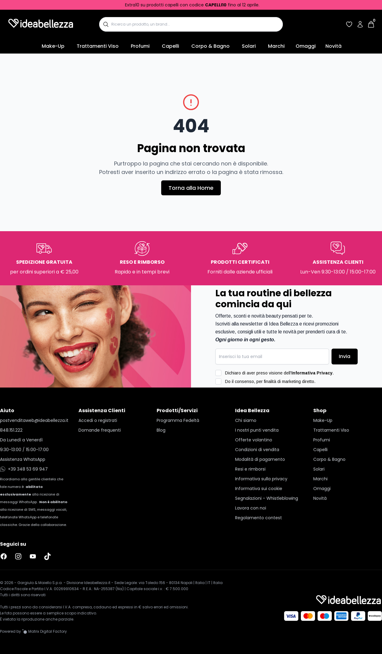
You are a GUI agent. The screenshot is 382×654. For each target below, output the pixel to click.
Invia (344, 356)
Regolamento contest (258, 518)
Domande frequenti (99, 430)
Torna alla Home (191, 188)
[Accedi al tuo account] (360, 24)
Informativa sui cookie (258, 488)
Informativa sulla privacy (261, 479)
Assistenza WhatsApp (22, 459)
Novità (333, 46)
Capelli (170, 46)
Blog (161, 430)
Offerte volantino (253, 440)
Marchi (276, 46)
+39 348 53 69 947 (24, 469)
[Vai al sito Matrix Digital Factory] (44, 631)
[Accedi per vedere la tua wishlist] (349, 24)
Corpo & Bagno (210, 46)
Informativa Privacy (311, 372)
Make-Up (53, 46)
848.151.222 (11, 430)
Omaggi (306, 46)
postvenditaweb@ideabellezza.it (34, 420)
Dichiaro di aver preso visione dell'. (279, 372)
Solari (249, 46)
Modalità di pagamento (260, 459)
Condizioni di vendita (257, 450)
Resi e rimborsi (250, 469)
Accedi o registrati (97, 420)
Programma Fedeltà (178, 420)
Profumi (140, 46)
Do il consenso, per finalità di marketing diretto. (270, 381)
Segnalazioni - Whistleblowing (266, 498)
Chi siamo (245, 420)
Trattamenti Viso (98, 46)
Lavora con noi (250, 508)
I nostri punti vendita (257, 430)
